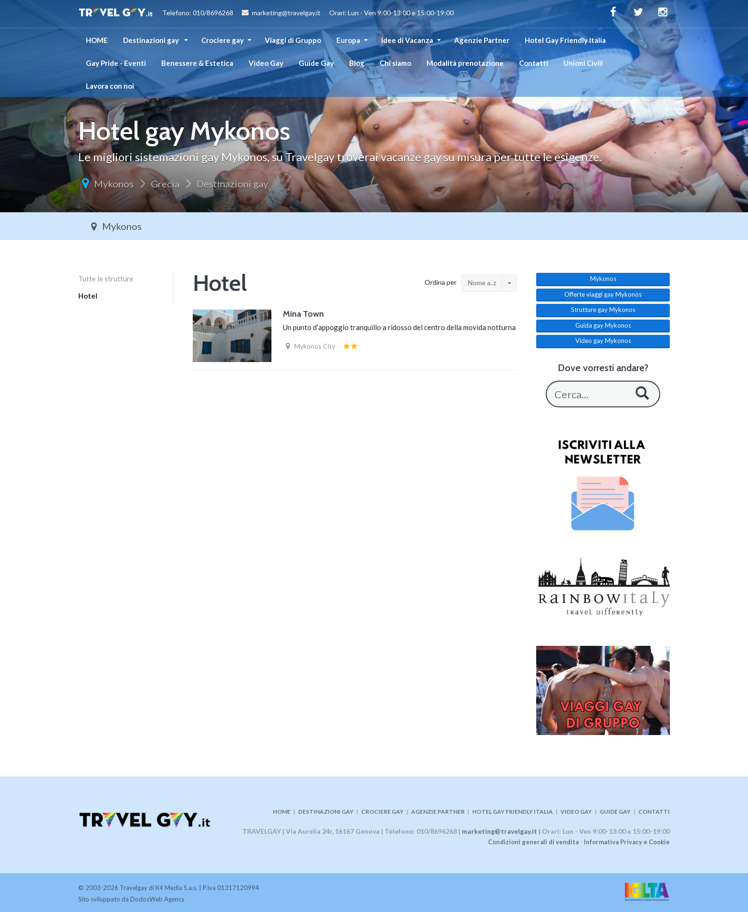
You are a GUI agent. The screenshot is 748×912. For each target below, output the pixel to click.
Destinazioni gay (151, 40)
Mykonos (114, 183)
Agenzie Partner (481, 40)
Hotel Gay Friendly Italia (565, 40)
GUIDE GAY (615, 811)
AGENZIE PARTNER (438, 811)
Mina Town (303, 314)
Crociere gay (222, 40)
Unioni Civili (583, 63)
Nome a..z (482, 283)
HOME (97, 40)
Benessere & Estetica (197, 63)
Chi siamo (395, 63)
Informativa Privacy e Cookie (627, 842)
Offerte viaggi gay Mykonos (603, 294)
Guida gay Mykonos (603, 325)
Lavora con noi (110, 86)
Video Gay (266, 63)
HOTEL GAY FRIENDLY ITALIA (512, 811)
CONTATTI (654, 811)
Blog (356, 63)
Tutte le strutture (106, 278)
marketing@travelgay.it (499, 831)
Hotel (87, 295)
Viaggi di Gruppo (293, 40)
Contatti (533, 63)
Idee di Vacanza (407, 40)
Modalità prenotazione (465, 63)
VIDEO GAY (576, 811)
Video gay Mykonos (603, 340)
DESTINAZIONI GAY (325, 811)
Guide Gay (316, 63)
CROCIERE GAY (382, 811)
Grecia (165, 183)
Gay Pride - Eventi (116, 63)
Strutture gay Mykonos (603, 309)
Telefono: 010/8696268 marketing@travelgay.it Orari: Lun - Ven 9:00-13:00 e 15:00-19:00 (266, 13)
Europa (348, 40)
